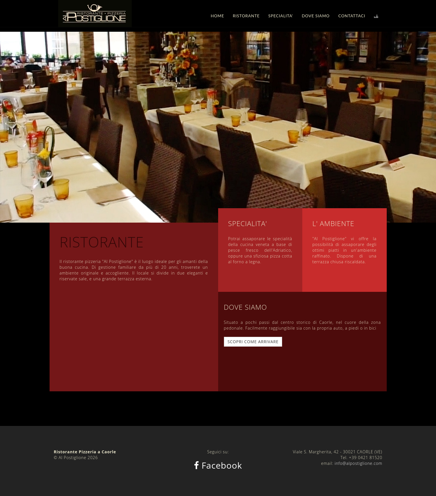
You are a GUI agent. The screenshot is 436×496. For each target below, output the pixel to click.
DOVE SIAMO (316, 15)
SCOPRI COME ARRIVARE (253, 341)
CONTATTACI (351, 15)
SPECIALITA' (280, 15)
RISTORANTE (246, 15)
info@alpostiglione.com (358, 463)
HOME (217, 15)
